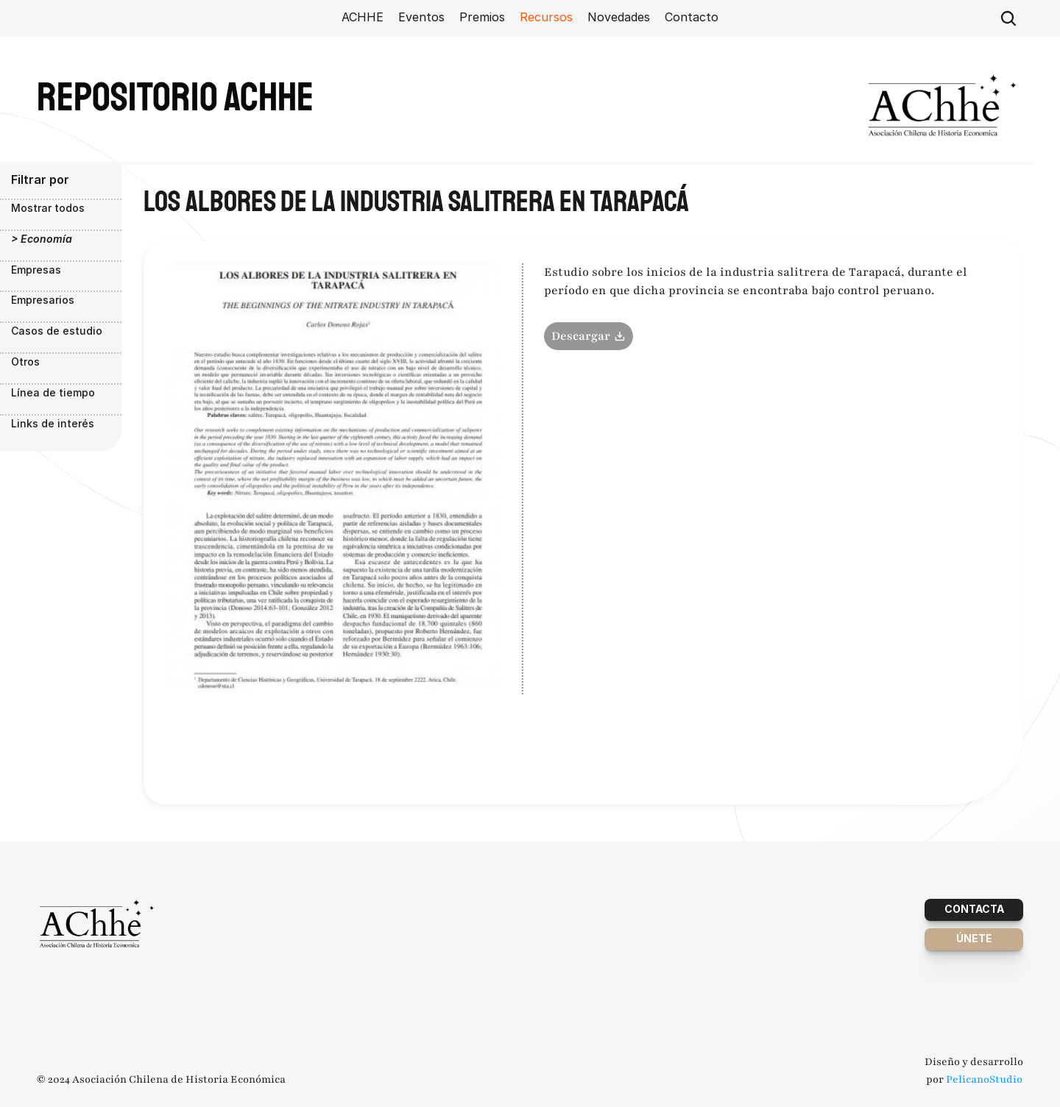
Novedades (618, 17)
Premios (482, 17)
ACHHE (363, 17)
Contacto (691, 17)
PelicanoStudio (984, 1079)
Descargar (588, 336)
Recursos (546, 17)
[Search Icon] (1008, 18)
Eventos (421, 17)
